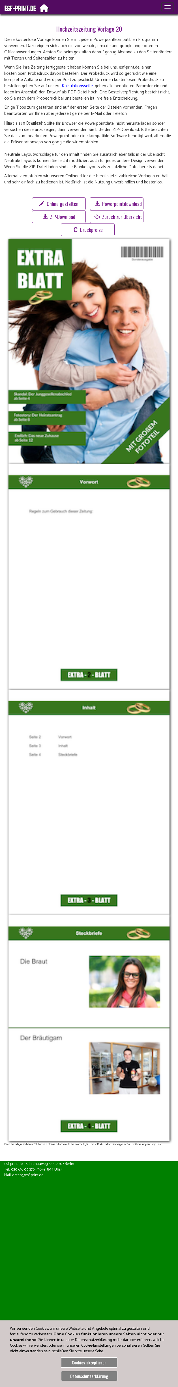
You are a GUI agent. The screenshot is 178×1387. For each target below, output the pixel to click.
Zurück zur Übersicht (118, 216)
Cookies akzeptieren (89, 1362)
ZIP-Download (58, 216)
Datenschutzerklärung (89, 1376)
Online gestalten (58, 203)
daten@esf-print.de (27, 1175)
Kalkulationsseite (77, 85)
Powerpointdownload (118, 203)
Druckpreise (87, 229)
